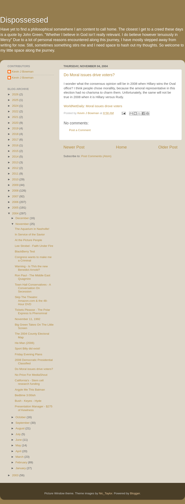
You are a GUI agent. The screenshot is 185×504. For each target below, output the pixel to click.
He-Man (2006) (24, 343)
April (18, 451)
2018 (15, 134)
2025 (15, 100)
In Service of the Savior (30, 234)
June (19, 439)
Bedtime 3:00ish (25, 395)
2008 (15, 190)
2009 (15, 185)
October (21, 417)
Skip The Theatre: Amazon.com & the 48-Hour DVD (31, 300)
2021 (15, 117)
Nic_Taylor (105, 493)
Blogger (135, 493)
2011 (15, 173)
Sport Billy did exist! (27, 348)
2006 (15, 202)
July (18, 434)
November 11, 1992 (27, 319)
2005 (15, 207)
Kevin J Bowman (23, 71)
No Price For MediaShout (31, 374)
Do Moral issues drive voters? (89, 75)
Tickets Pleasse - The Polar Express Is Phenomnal (32, 311)
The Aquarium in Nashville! (32, 228)
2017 (15, 139)
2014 (15, 156)
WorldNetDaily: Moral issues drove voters (93, 106)
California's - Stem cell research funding (29, 382)
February (21, 462)
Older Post (167, 147)
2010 (15, 179)
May (18, 445)
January (21, 468)
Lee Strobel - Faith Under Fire (34, 245)
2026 (15, 94)
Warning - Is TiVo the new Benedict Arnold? (31, 268)
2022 (15, 111)
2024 (15, 105)
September (23, 422)
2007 (15, 196)
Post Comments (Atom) (96, 156)
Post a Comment (80, 130)
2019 (15, 128)
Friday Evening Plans (28, 354)
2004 (15, 213)
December (22, 218)
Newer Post (74, 147)
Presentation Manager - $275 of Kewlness (33, 408)
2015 (15, 151)
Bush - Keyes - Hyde (28, 400)
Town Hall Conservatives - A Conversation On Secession (33, 288)
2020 (15, 122)
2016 (15, 145)
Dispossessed (24, 19)
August (20, 428)
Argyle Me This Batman (30, 389)
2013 (15, 162)
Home (121, 147)
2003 (15, 475)
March (19, 456)
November (22, 224)
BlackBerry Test (25, 251)
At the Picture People (28, 240)
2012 (15, 168)
